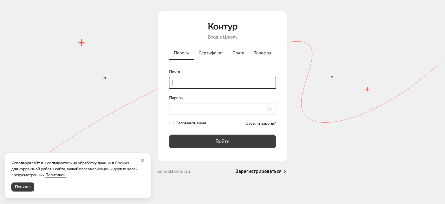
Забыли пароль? (261, 123)
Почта (174, 71)
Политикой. (55, 175)
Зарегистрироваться (261, 171)
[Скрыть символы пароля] (269, 109)
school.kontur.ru (174, 171)
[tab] (181, 53)
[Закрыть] (142, 160)
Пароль (176, 97)
